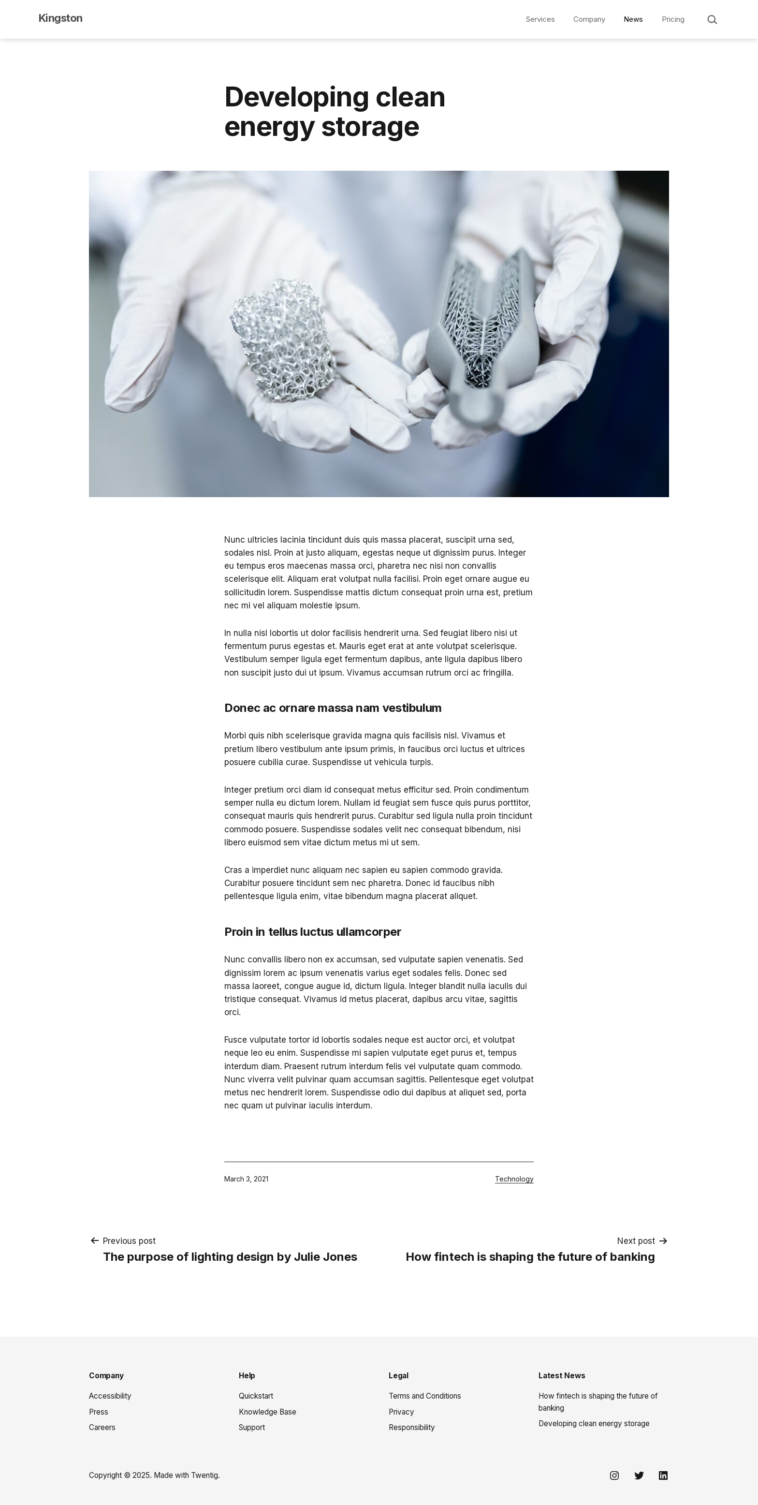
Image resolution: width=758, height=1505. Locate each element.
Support (252, 1427)
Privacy (401, 1411)
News (633, 19)
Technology (514, 1179)
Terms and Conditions (425, 1396)
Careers (102, 1427)
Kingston (61, 18)
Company (589, 19)
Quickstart (256, 1396)
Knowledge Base (267, 1411)
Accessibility (110, 1396)
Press (98, 1411)
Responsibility (412, 1427)
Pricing (673, 19)
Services (540, 19)
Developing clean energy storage (594, 1423)
